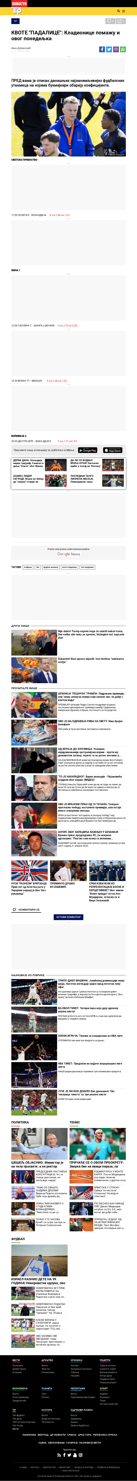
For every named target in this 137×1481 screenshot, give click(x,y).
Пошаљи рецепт (108, 1382)
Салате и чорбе (108, 1369)
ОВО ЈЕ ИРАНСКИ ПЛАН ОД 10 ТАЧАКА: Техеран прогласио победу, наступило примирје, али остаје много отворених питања (89, 807)
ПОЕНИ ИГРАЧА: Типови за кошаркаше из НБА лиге (90, 1035)
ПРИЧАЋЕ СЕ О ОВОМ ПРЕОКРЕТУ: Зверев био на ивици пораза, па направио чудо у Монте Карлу (97, 1166)
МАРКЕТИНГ (65, 1467)
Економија (19, 1388)
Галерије (72, 1442)
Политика (20, 1122)
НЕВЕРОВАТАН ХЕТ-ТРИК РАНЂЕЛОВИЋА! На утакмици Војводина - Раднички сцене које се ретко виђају (50, 1292)
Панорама (29, 1434)
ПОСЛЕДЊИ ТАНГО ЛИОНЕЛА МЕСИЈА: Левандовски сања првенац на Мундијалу (84, 480)
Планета (47, 1388)
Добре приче (19, 1369)
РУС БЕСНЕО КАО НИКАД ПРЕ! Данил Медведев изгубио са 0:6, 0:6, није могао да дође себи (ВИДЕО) (109, 1208)
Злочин (74, 1365)
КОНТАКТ (35, 1467)
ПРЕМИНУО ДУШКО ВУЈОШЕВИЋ (62, 885)
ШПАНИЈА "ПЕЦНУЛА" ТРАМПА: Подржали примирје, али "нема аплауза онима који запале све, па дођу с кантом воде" (91, 697)
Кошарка (105, 1397)
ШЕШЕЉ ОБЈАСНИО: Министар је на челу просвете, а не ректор (37, 1164)
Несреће (75, 1375)
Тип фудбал (18, 1415)
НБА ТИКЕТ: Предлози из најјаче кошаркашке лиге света (90, 1065)
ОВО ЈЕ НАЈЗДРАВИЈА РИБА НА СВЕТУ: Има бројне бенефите (90, 723)
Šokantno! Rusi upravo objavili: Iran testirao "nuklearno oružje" (91, 660)
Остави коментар (68, 917)
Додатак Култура (51, 1418)
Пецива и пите (107, 1379)
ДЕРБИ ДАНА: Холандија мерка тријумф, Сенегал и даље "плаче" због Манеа (28, 463)
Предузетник (19, 1400)
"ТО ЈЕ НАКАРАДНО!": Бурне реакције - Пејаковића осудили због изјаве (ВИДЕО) (90, 778)
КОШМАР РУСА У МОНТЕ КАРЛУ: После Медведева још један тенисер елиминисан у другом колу (110, 1176)
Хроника (76, 1360)
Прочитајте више (24, 688)
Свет (44, 1393)
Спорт (104, 1388)
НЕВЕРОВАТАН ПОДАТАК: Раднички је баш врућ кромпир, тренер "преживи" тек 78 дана (51, 1308)
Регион (45, 1397)
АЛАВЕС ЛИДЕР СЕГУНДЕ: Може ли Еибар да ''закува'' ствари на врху (28, 480)
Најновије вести (90, 1442)
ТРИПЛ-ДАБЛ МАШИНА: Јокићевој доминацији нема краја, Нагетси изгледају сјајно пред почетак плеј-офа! (91, 984)
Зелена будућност (80, 1425)
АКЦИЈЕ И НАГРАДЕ (83, 1467)
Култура (47, 1410)
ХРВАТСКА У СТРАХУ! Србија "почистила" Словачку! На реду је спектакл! (106, 1192)
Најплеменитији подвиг (83, 1397)
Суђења (75, 1372)
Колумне (17, 1372)
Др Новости (58, 1434)
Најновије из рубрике (27, 975)
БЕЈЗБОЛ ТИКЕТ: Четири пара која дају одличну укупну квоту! (88, 1010)
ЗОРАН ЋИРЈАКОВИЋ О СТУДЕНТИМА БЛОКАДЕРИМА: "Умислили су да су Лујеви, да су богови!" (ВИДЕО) (50, 1208)
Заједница (76, 1418)
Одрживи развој (82, 1410)
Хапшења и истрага (81, 1369)
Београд (43, 1434)
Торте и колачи (107, 1365)
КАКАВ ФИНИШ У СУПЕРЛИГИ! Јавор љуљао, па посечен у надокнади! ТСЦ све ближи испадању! (48, 1324)
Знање (74, 1422)
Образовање (56, 1442)
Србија (71, 1434)
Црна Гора (84, 1434)
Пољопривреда (20, 1397)
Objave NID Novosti (70, 1471)
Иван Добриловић (21, 48)
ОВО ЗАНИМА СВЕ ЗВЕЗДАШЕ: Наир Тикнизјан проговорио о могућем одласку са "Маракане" (50, 1340)
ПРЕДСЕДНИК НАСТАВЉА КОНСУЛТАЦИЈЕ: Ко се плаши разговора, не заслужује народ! (51, 1176)
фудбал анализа (51, 567)
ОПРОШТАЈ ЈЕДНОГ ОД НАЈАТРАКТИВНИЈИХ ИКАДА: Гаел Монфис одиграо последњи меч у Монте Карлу (108, 1224)
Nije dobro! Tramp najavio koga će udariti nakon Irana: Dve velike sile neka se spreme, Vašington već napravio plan (91, 634)
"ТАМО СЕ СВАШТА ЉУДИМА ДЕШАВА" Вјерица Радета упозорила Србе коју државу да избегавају (51, 1192)
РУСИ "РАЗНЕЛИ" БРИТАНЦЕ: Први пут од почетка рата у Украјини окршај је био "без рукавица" (29, 888)
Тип (37, 567)
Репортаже (78, 1388)
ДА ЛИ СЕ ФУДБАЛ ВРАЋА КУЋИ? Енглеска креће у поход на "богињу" (86, 463)
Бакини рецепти (108, 1372)
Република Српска (105, 1434)
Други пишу (20, 626)
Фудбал (18, 1239)
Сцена (42, 1442)
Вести (16, 1360)
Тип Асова (17, 1425)
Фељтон (46, 1369)
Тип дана (17, 1418)
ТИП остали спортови (23, 1422)
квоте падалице (69, 567)
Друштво (47, 1360)
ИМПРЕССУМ (49, 1467)
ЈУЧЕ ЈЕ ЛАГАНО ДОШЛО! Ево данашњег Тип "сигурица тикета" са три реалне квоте (86, 1093)
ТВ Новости (48, 1422)
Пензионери (48, 1372)
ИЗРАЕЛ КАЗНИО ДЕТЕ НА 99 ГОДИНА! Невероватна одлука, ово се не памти (38, 1283)
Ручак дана (106, 1375)
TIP (15, 21)
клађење (28, 567)
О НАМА (23, 1467)
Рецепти (105, 1360)
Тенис (75, 1122)
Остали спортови (109, 1404)
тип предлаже (87, 567)
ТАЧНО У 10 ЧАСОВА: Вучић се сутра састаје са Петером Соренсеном (51, 1222)
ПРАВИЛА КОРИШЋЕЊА (108, 1467)
